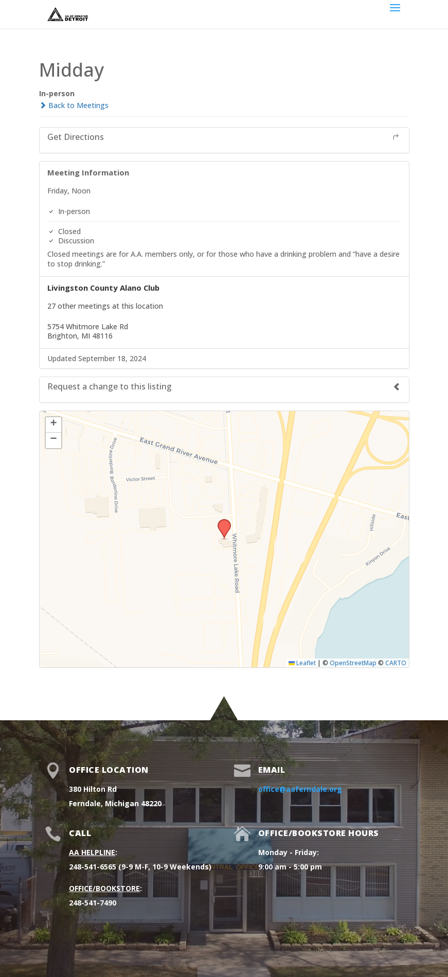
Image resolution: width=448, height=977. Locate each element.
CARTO (395, 663)
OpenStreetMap (353, 663)
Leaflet (302, 663)
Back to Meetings (74, 105)
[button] (221, 522)
